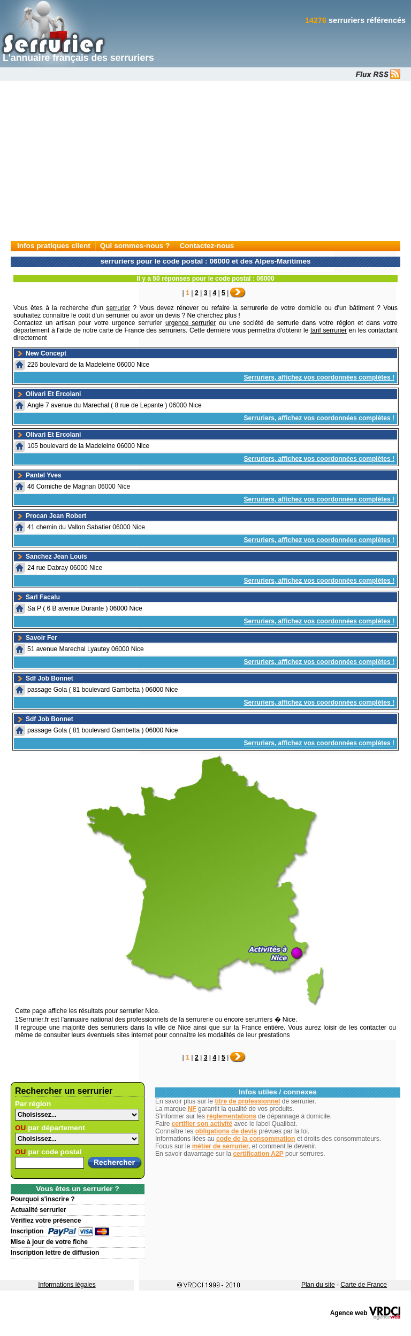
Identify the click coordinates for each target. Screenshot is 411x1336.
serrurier (118, 308)
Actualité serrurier (38, 1210)
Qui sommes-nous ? (135, 246)
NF (192, 1109)
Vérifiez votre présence (46, 1220)
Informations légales (66, 1284)
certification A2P (258, 1153)
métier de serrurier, (221, 1146)
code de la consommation (255, 1138)
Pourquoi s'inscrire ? (43, 1199)
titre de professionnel (247, 1101)
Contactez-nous (206, 246)
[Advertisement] (205, 161)
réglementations (231, 1116)
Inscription (27, 1231)
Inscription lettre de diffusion (55, 1252)
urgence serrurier (190, 323)
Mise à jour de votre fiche (49, 1242)
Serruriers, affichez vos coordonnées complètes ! (319, 377)
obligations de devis (226, 1131)
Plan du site (318, 1284)
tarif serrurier (328, 330)
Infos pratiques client (53, 246)
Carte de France (363, 1284)
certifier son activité (202, 1124)
